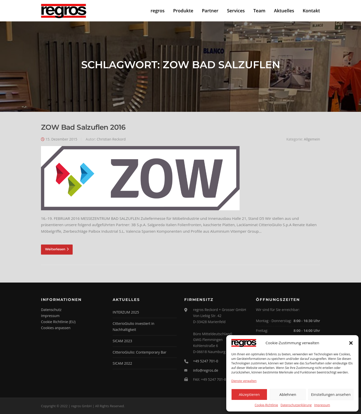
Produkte (183, 11)
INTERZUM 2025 (126, 312)
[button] (350, 343)
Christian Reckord (111, 139)
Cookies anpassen (55, 327)
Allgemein (312, 139)
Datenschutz (51, 309)
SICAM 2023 (122, 340)
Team (259, 11)
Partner (210, 11)
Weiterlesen (57, 249)
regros (158, 11)
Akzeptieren (249, 394)
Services (236, 11)
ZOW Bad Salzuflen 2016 (83, 127)
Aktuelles (284, 11)
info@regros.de (205, 370)
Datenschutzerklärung (296, 405)
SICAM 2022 (122, 363)
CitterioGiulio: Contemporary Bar (139, 352)
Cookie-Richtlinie (266, 405)
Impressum (322, 405)
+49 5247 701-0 (205, 361)
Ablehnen (287, 394)
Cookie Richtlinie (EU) (58, 321)
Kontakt (311, 11)
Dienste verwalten (244, 381)
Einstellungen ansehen (331, 394)
